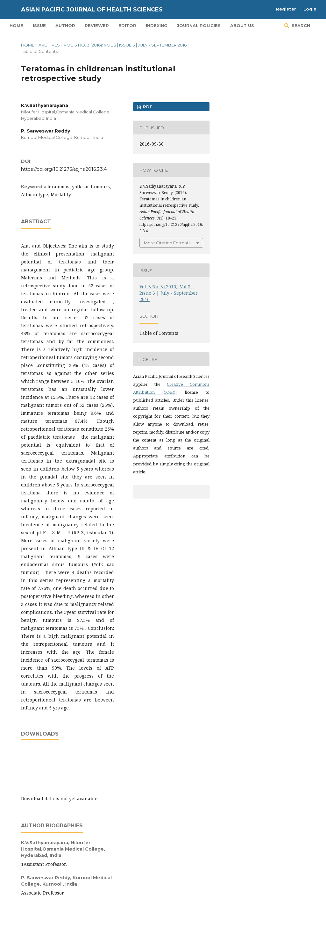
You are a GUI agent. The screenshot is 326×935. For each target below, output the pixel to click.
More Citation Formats (167, 242)
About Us (242, 25)
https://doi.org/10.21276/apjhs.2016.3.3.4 (64, 169)
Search (300, 25)
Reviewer (97, 25)
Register (286, 8)
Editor (127, 25)
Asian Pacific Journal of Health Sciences (92, 9)
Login (309, 8)
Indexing (156, 25)
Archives (49, 44)
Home (16, 25)
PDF (147, 106)
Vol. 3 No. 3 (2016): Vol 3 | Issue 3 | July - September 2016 (125, 44)
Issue (39, 25)
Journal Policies (199, 25)
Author (65, 25)
